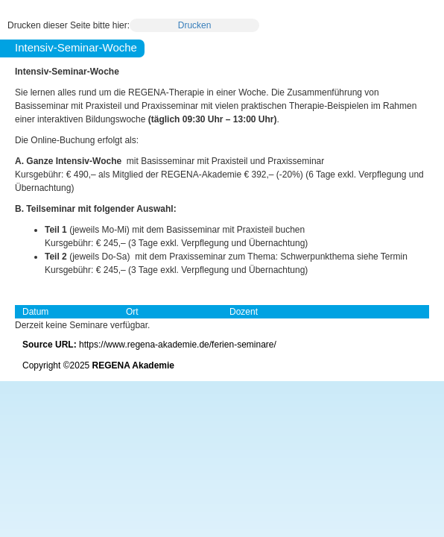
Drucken (195, 25)
